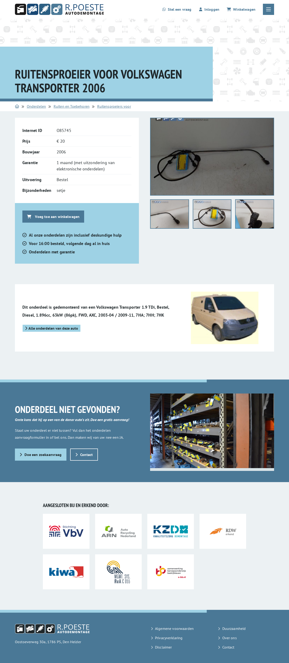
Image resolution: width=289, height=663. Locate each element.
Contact (84, 454)
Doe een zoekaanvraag (41, 454)
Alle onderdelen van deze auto (51, 328)
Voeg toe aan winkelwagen (53, 216)
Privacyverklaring (169, 637)
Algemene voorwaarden (174, 628)
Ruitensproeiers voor (114, 106)
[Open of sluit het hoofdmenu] (268, 9)
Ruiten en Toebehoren (71, 106)
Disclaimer (163, 647)
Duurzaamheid (234, 628)
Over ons (229, 637)
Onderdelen (36, 106)
